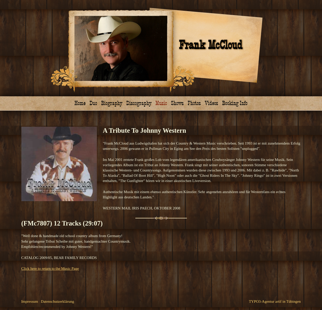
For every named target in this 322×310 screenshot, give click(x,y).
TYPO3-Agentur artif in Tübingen (275, 301)
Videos (211, 103)
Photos (194, 103)
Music (161, 103)
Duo (93, 103)
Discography (138, 103)
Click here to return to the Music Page (50, 269)
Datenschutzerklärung (57, 301)
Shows (177, 103)
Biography (111, 103)
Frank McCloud (210, 45)
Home (80, 103)
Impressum (29, 301)
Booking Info (235, 103)
